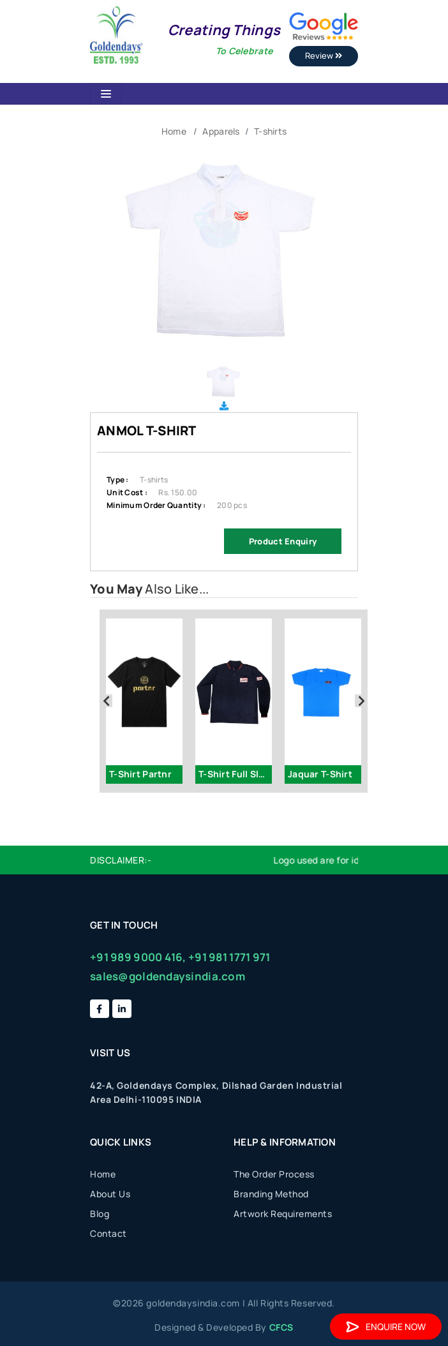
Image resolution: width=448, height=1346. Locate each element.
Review (323, 55)
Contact (108, 1233)
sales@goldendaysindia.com (167, 976)
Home (173, 131)
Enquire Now (386, 1326)
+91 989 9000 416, (138, 957)
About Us (110, 1194)
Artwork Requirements (283, 1214)
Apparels (220, 131)
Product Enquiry (283, 541)
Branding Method (271, 1194)
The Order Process (274, 1174)
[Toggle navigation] (106, 94)
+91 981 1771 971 (229, 957)
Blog (99, 1214)
